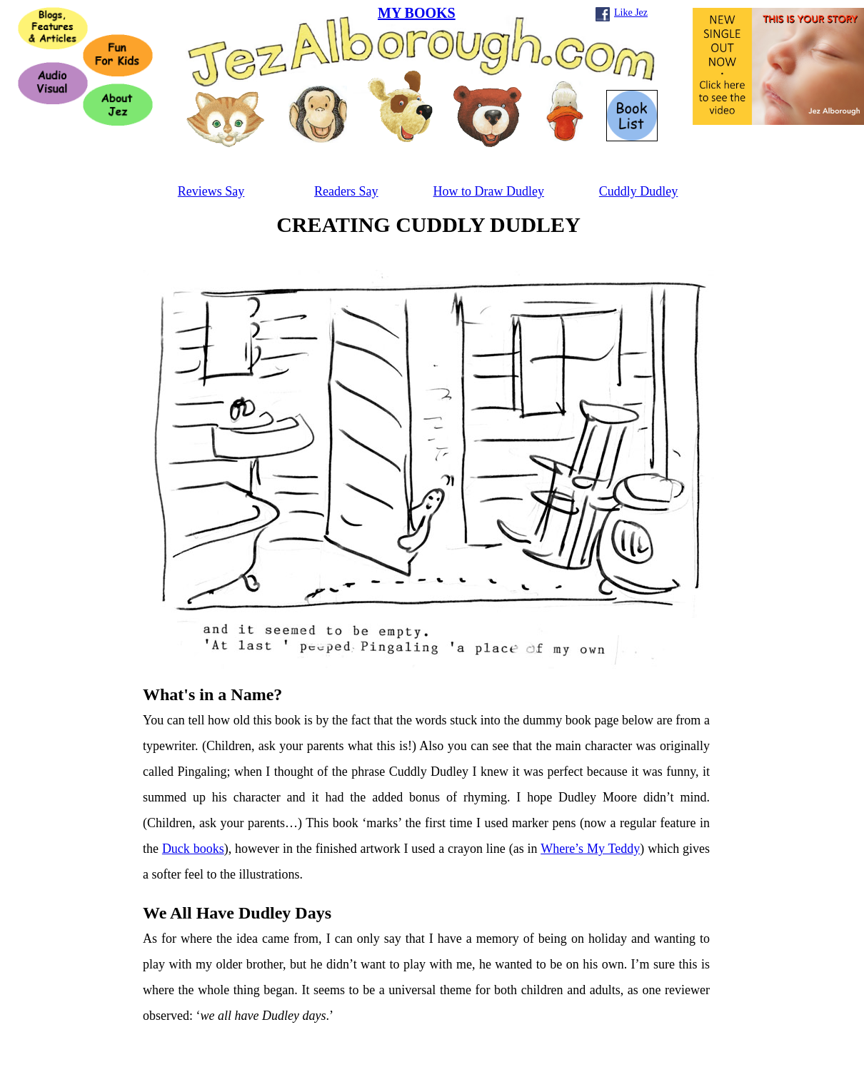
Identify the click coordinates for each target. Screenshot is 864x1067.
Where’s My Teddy (590, 848)
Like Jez (631, 12)
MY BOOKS (417, 13)
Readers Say (346, 191)
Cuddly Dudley (638, 191)
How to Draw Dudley (488, 191)
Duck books (193, 848)
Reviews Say (211, 191)
